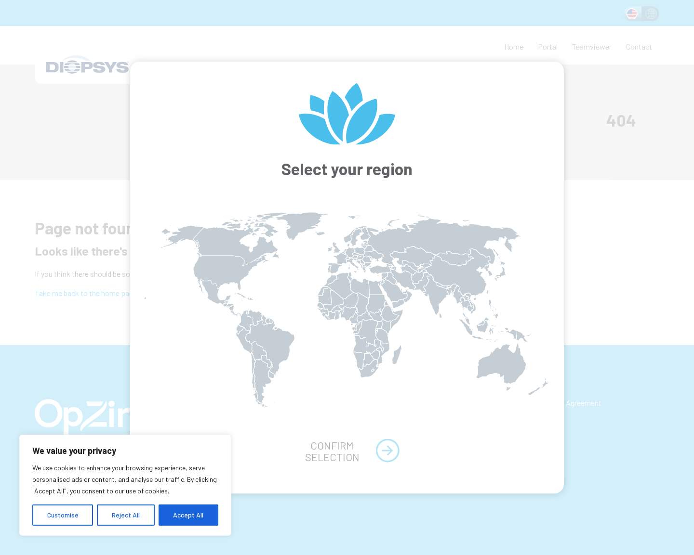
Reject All (126, 515)
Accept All (188, 515)
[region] (125, 485)
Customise (63, 515)
